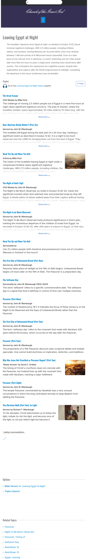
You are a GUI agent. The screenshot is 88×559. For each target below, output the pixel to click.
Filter (80, 83)
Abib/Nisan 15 (12, 552)
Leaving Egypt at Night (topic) (30, 86)
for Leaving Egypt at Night (25, 486)
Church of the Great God (44, 11)
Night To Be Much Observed (19, 532)
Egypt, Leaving (12, 557)
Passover (9, 527)
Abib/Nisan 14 (12, 547)
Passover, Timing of (15, 537)
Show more (43, 117)
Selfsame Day (12, 542)
